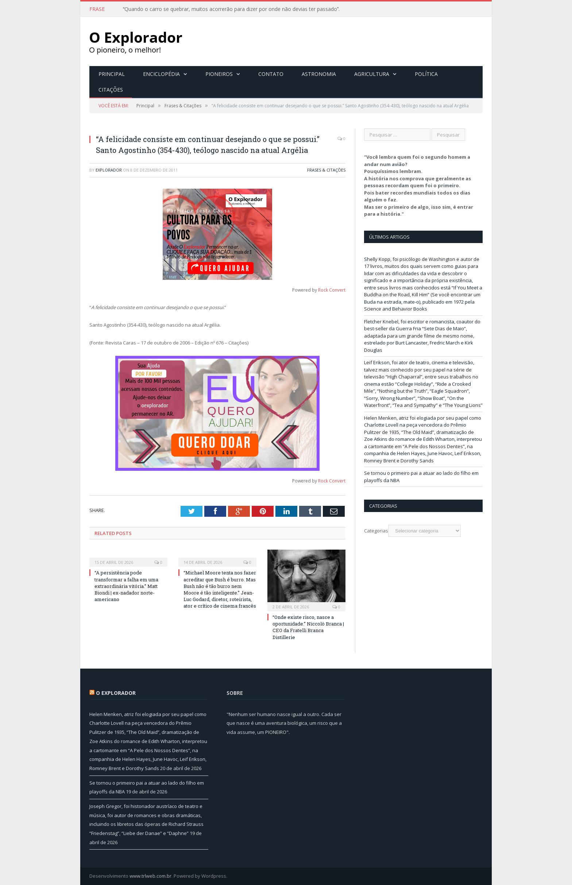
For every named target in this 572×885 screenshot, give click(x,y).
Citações (110, 89)
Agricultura (371, 73)
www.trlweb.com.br (150, 876)
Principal (111, 73)
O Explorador (116, 692)
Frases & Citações (326, 170)
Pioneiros (219, 73)
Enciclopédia (161, 73)
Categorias (376, 530)
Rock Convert (331, 290)
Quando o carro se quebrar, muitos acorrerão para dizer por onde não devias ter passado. (231, 9)
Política (426, 73)
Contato (270, 73)
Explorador (109, 170)
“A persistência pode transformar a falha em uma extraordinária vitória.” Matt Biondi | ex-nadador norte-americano (126, 586)
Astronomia (319, 73)
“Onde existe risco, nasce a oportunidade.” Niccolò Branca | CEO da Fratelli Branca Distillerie (308, 627)
